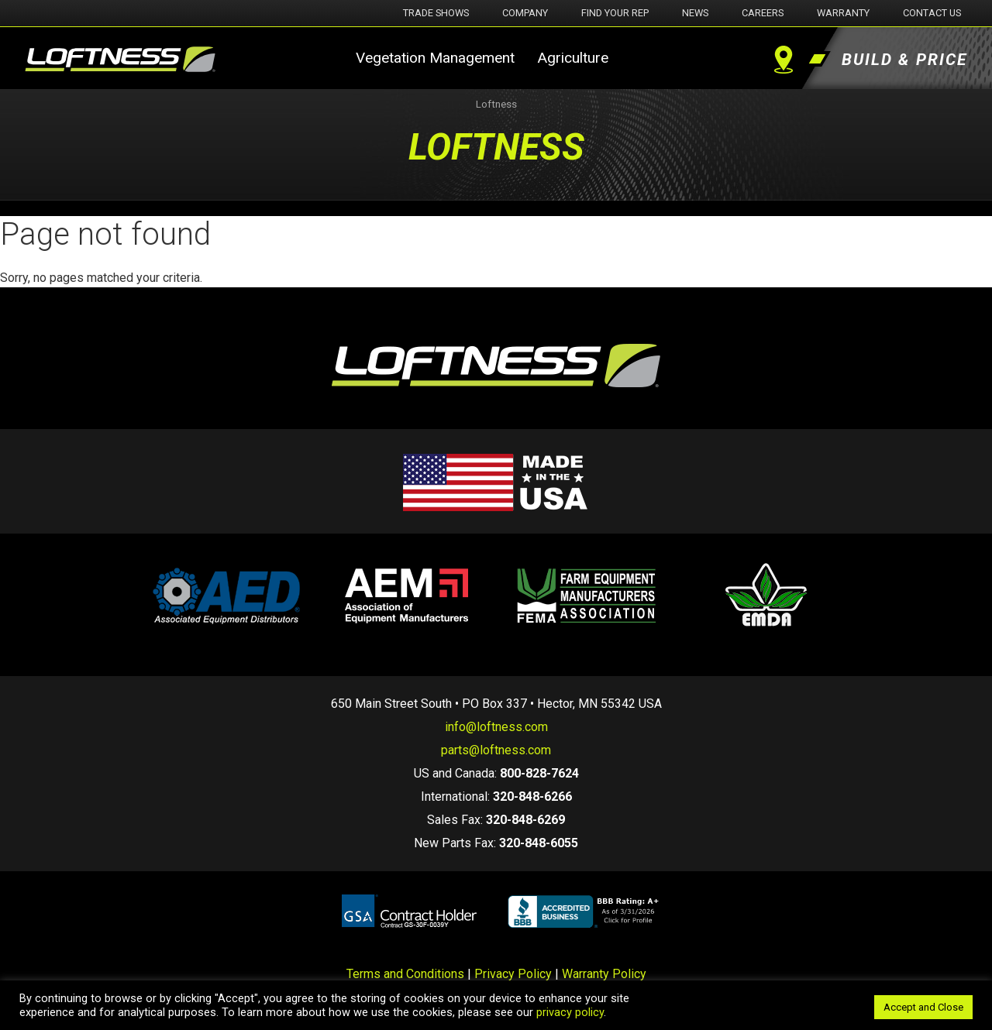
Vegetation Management (435, 58)
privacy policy (570, 1012)
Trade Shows (436, 13)
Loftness (496, 104)
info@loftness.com (496, 726)
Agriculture (572, 58)
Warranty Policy (604, 973)
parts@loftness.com (496, 750)
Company (525, 13)
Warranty (843, 13)
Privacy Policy (513, 973)
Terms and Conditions (405, 973)
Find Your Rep (615, 13)
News (695, 13)
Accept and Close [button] (923, 1007)
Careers (763, 13)
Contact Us (932, 13)
